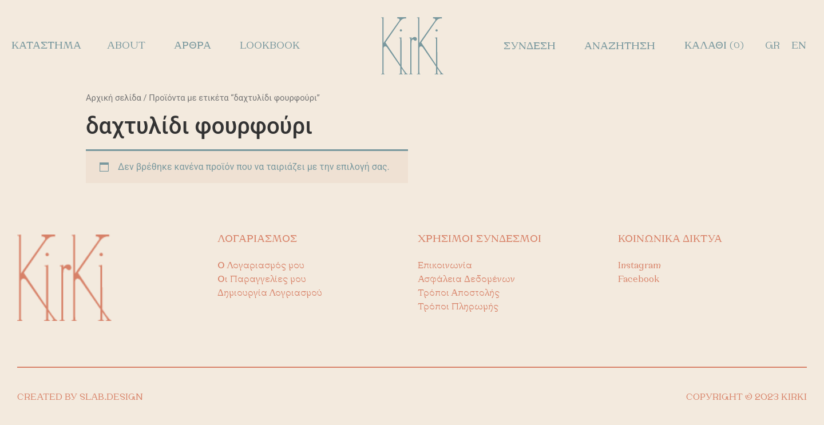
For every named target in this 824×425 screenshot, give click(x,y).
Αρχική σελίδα (113, 98)
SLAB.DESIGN (111, 397)
